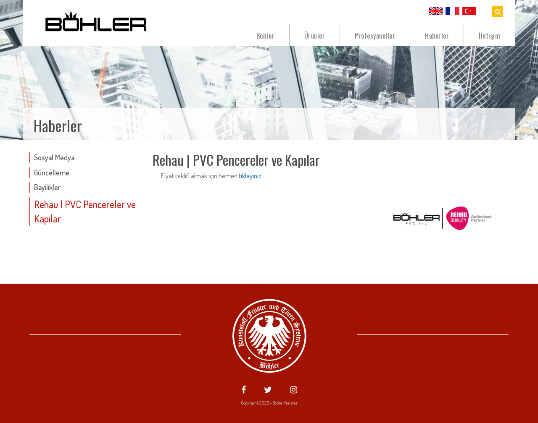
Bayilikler (47, 187)
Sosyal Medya (54, 157)
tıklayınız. (251, 176)
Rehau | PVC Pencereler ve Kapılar (85, 211)
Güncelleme (51, 172)
